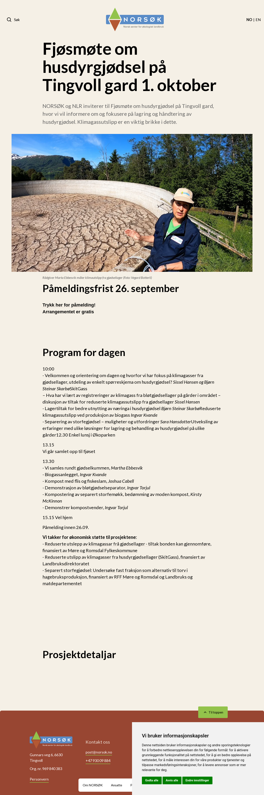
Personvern (39, 779)
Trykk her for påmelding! (68, 305)
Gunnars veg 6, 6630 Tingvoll (46, 757)
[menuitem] (249, 19)
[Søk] (13, 20)
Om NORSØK (93, 785)
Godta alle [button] (151, 780)
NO (249, 19)
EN (258, 19)
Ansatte (116, 785)
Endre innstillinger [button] (197, 780)
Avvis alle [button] (172, 780)
